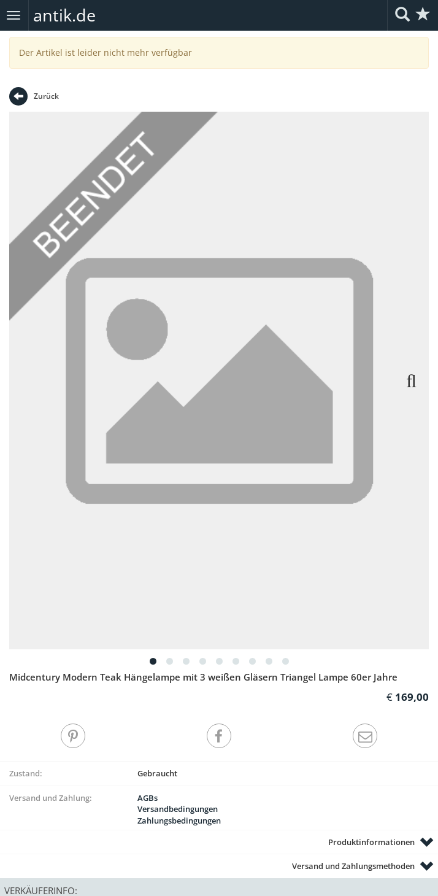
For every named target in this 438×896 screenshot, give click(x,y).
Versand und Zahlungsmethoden (353, 865)
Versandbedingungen (177, 808)
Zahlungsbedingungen (179, 820)
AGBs (147, 797)
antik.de (64, 15)
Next (404, 380)
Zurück (34, 96)
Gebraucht (157, 773)
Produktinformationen (371, 842)
